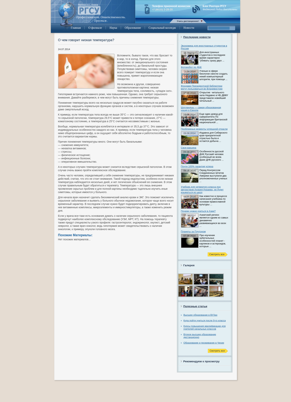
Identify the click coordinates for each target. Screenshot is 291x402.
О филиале (95, 27)
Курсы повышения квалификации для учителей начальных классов (205, 327)
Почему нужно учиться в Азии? (198, 211)
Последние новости (197, 37)
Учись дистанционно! (188, 21)
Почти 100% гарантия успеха (197, 166)
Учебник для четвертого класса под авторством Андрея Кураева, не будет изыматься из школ (202, 189)
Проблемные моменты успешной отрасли (204, 129)
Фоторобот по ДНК (191, 67)
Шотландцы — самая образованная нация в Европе (201, 109)
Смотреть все (217, 254)
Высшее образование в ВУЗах (201, 315)
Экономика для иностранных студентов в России (204, 47)
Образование (133, 27)
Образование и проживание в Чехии (204, 342)
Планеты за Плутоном (193, 231)
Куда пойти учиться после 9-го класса (205, 320)
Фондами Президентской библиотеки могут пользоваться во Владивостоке (202, 87)
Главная (76, 27)
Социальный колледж (162, 27)
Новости (189, 27)
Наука (113, 27)
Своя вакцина (188, 147)
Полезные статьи (195, 306)
